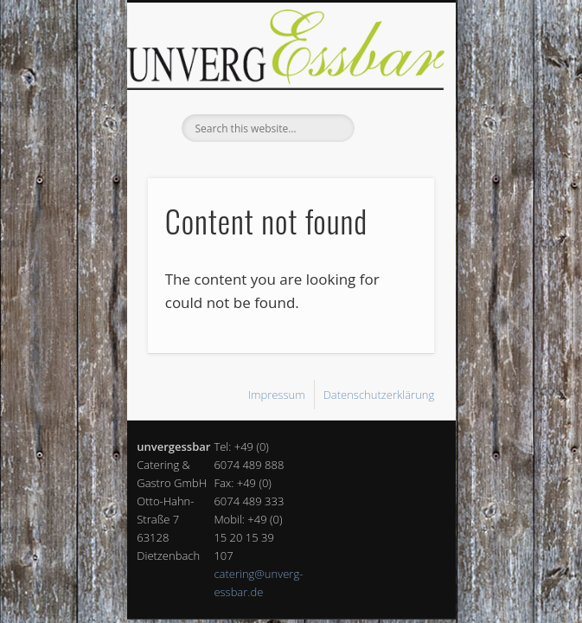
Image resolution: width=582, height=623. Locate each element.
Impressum (276, 394)
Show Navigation (391, 155)
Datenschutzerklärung (379, 394)
